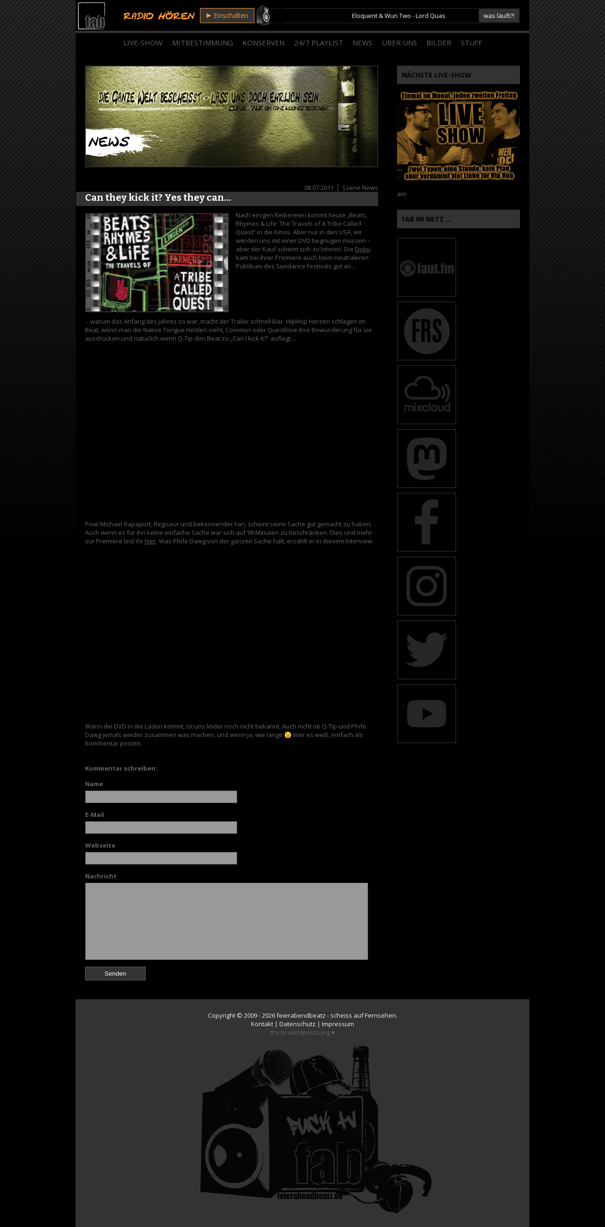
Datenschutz (297, 1024)
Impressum (338, 1024)
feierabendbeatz (301, 1015)
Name (94, 784)
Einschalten (227, 15)
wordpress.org (309, 1032)
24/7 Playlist (318, 42)
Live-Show (143, 42)
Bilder (438, 42)
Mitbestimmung (202, 42)
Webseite (100, 845)
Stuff (471, 42)
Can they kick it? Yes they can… (158, 197)
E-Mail (94, 814)
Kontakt (262, 1024)
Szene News (360, 187)
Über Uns (399, 42)
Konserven (263, 42)
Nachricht (101, 876)
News (362, 42)
